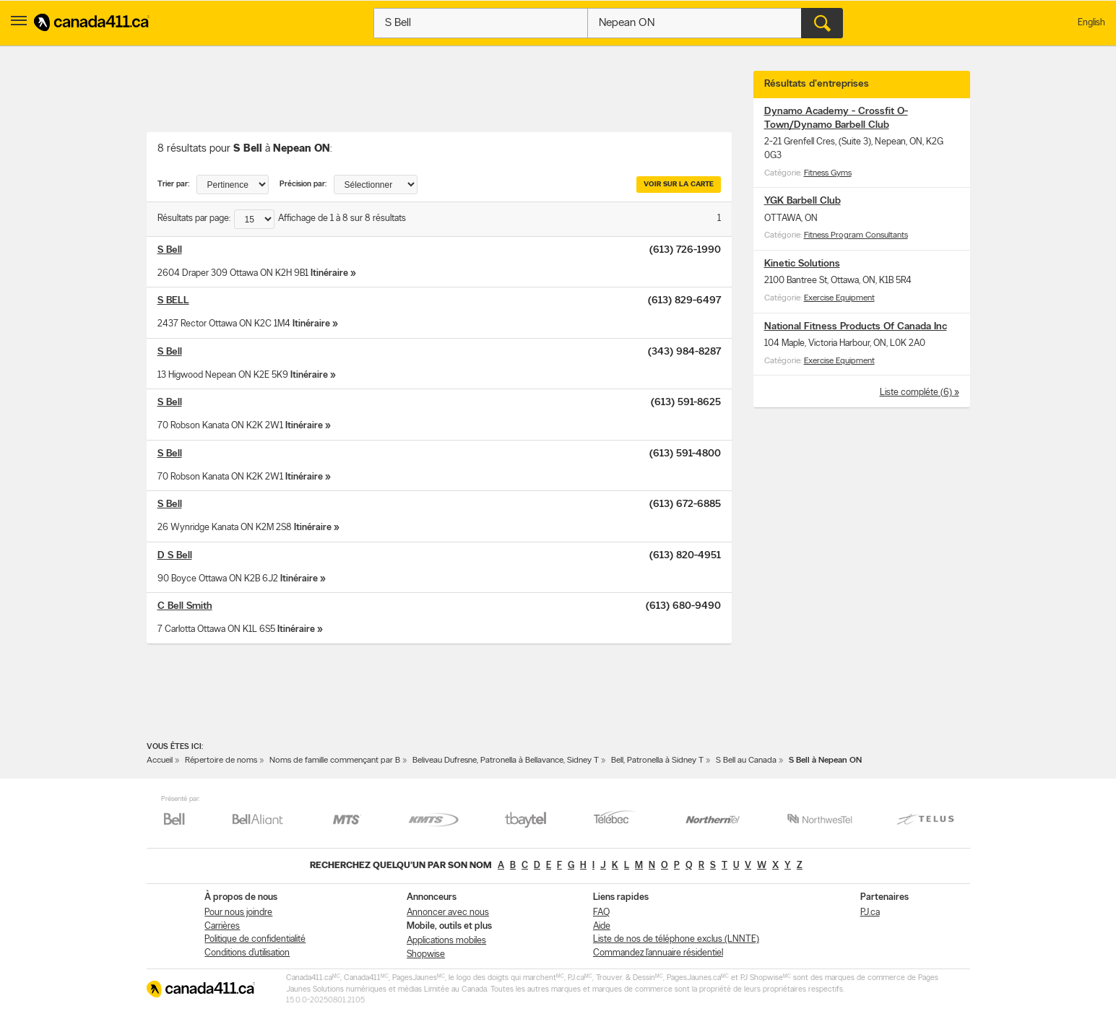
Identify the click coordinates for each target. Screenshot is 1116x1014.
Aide (601, 926)
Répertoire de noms (221, 760)
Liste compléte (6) (917, 392)
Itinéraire (329, 273)
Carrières (222, 926)
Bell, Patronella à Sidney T (657, 760)
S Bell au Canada (746, 760)
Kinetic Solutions (802, 264)
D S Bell (174, 555)
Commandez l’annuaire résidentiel (658, 953)
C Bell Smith (184, 606)
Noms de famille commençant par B (334, 760)
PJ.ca (870, 912)
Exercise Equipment (839, 298)
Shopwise (426, 954)
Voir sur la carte (679, 184)
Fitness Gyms (828, 173)
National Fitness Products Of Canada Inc (855, 326)
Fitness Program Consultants (856, 235)
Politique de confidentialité (255, 939)
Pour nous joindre (238, 912)
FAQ (601, 912)
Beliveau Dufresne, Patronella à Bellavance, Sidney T (505, 760)
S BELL (173, 300)
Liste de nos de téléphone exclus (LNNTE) (676, 939)
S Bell (169, 250)
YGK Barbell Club (802, 201)
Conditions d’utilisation (247, 953)
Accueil (160, 760)
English (1091, 22)
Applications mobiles (446, 940)
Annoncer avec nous (448, 912)
